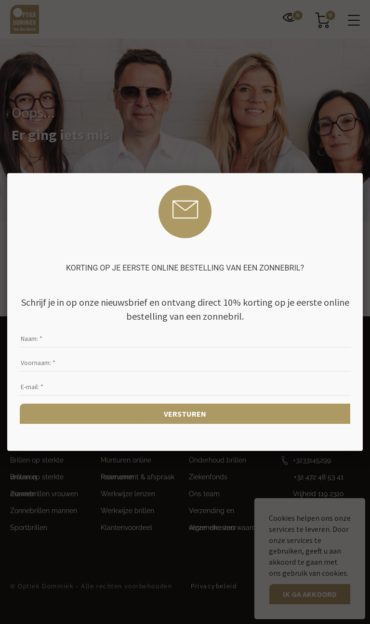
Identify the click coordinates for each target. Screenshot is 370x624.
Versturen (185, 414)
